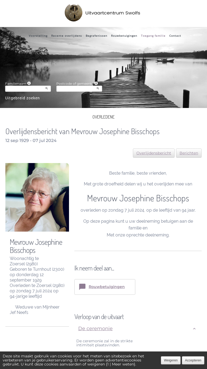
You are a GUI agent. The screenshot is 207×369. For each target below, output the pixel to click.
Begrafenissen (96, 36)
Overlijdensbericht (153, 153)
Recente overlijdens (66, 36)
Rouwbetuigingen (124, 36)
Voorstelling (38, 36)
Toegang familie (153, 36)
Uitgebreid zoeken (22, 97)
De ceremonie (95, 329)
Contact (175, 36)
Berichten (189, 153)
